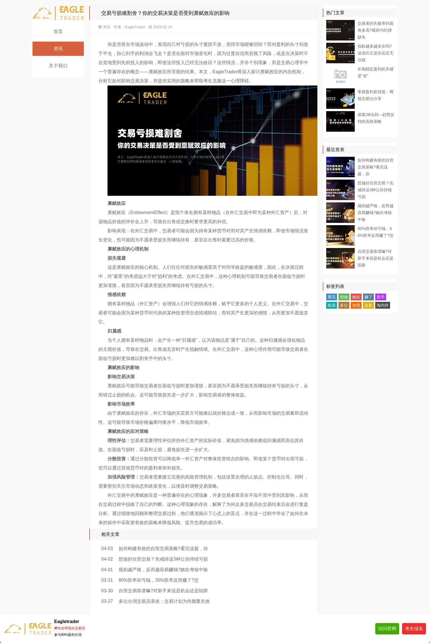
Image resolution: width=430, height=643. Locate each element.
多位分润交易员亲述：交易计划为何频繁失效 (164, 601)
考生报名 (414, 628)
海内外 (383, 305)
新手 (381, 297)
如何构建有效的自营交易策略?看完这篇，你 (163, 548)
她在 (356, 297)
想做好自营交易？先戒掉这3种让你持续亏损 (163, 559)
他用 (356, 305)
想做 (344, 297)
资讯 (58, 48)
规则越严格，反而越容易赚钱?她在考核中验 (163, 569)
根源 (332, 305)
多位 (344, 305)
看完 (332, 297)
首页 (58, 31)
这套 (368, 305)
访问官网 (387, 628)
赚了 (368, 297)
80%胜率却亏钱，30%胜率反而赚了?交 (159, 580)
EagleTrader (135, 27)
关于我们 (58, 65)
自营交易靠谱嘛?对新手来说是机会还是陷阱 (163, 590)
